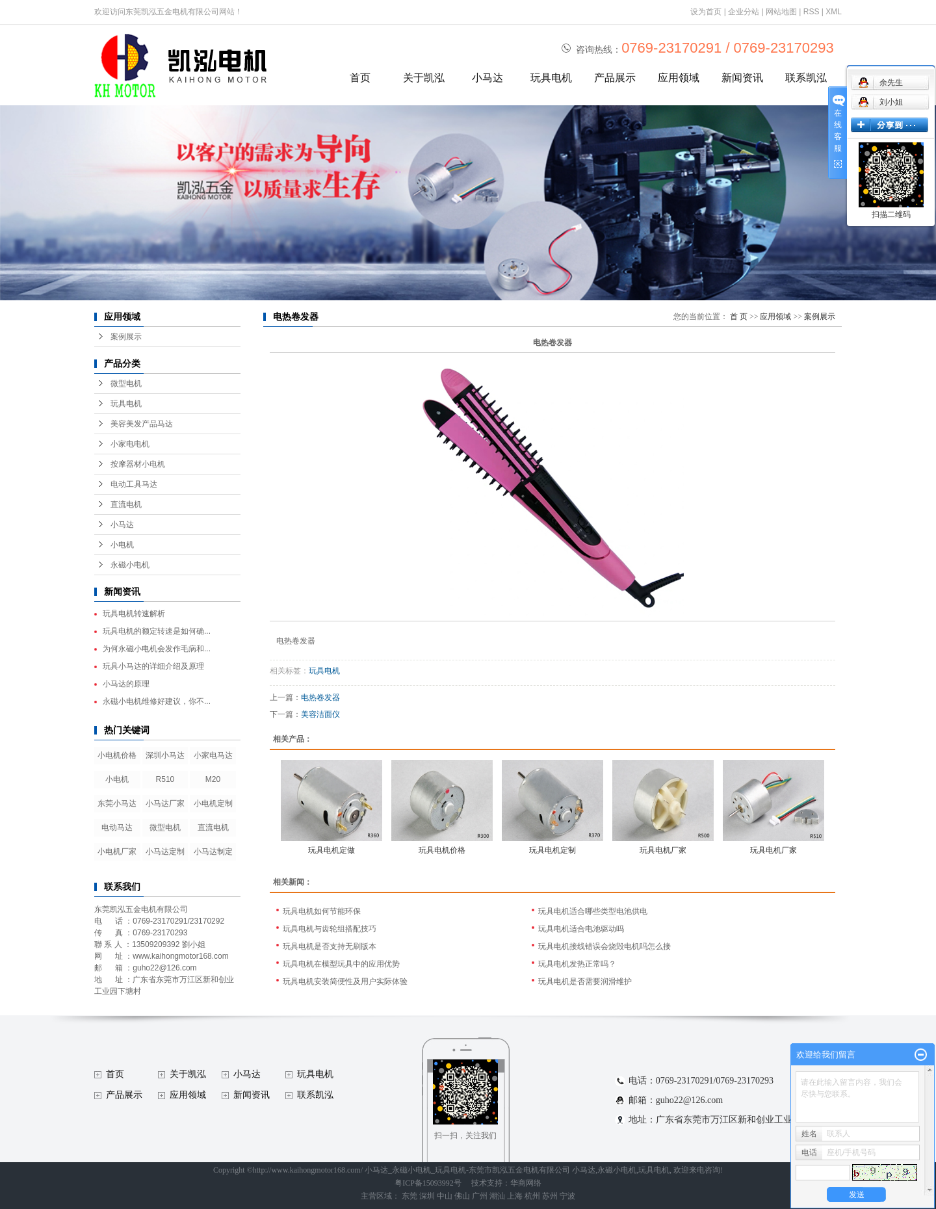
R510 (165, 779)
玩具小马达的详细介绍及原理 (153, 666)
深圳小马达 (165, 755)
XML (834, 11)
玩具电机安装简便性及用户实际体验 (345, 981)
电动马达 (117, 827)
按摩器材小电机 (137, 464)
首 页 (739, 316)
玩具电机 (551, 77)
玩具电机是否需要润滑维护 (585, 981)
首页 (360, 77)
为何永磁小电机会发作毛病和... (157, 648)
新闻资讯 (742, 77)
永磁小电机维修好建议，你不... (157, 701)
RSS (811, 11)
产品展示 (615, 77)
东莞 (409, 1196)
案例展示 (126, 336)
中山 (444, 1196)
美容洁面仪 (320, 714)
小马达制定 (213, 851)
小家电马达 (213, 755)
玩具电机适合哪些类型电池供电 (592, 911)
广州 (480, 1196)
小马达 (487, 77)
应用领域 (678, 77)
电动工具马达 (133, 484)
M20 (212, 779)
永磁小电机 (130, 564)
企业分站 (743, 11)
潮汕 (497, 1196)
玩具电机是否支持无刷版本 (329, 946)
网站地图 (781, 11)
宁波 (567, 1196)
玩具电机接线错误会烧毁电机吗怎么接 (604, 946)
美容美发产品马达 (141, 423)
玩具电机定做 (331, 850)
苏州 (550, 1196)
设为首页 (706, 11)
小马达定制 (165, 851)
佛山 (462, 1196)
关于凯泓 (424, 77)
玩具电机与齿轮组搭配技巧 (329, 928)
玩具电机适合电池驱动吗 (581, 928)
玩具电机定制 (552, 850)
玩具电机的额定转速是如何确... (157, 631)
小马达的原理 (126, 683)
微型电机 (126, 383)
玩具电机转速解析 (134, 613)
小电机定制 (213, 803)
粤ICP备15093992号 (428, 1183)
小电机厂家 (117, 851)
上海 (515, 1196)
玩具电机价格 (442, 850)
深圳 (427, 1196)
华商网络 (525, 1183)
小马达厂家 (165, 803)
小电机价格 (117, 755)
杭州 (532, 1196)
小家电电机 (130, 443)
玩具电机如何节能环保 (322, 911)
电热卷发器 (320, 697)
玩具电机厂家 (663, 850)
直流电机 (126, 504)
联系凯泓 (806, 77)
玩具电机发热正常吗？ (577, 963)
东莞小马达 (117, 803)
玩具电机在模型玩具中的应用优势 (341, 963)
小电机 (122, 544)
